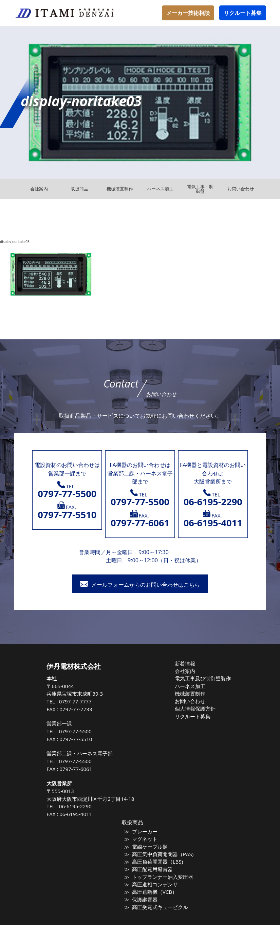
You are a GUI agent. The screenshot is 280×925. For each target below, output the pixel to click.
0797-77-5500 (82, 731)
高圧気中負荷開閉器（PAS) (162, 853)
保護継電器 (146, 896)
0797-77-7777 (82, 701)
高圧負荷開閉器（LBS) (157, 860)
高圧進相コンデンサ (155, 882)
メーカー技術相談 (188, 13)
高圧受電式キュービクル (159, 903)
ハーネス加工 (192, 685)
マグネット (146, 838)
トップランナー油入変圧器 (161, 874)
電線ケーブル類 (150, 846)
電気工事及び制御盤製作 (203, 678)
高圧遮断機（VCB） (155, 889)
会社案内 (187, 670)
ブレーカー (146, 831)
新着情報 (187, 663)
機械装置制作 (192, 692)
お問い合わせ (192, 699)
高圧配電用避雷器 (153, 867)
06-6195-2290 (82, 806)
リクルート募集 (243, 13)
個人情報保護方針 (196, 706)
